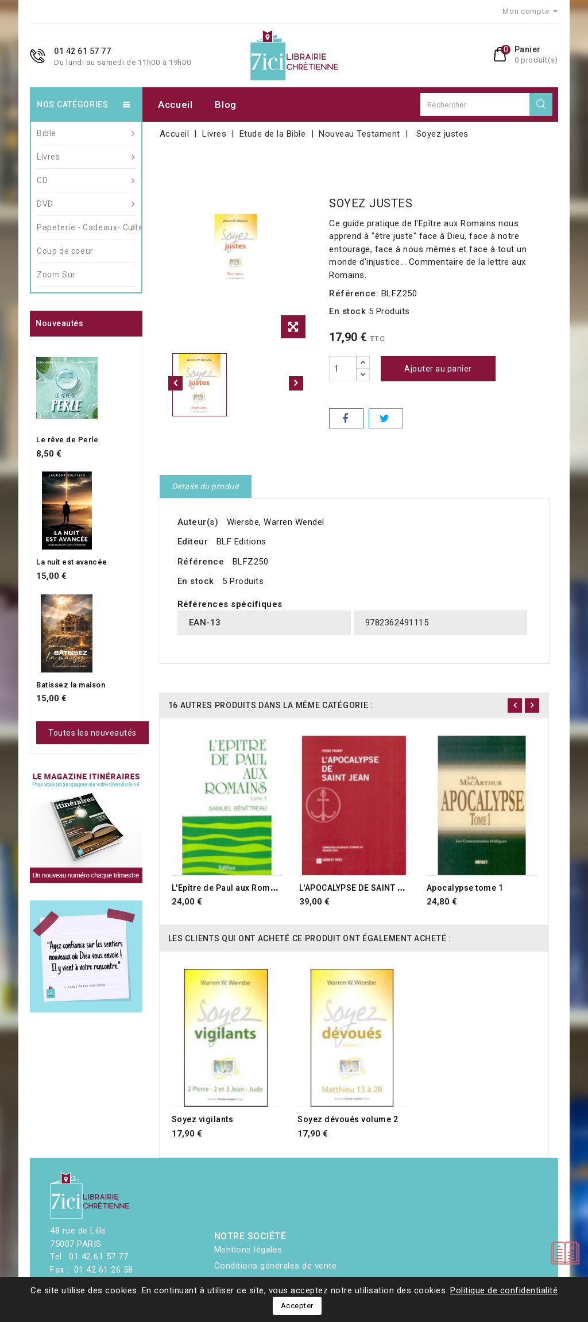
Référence (201, 561)
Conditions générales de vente (275, 1266)
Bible (86, 133)
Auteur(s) (198, 522)
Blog (226, 104)
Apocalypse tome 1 (465, 887)
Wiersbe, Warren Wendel (275, 522)
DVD (86, 203)
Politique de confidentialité (504, 1290)
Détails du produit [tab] (205, 486)
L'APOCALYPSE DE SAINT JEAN (359, 887)
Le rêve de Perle (67, 439)
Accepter (297, 1305)
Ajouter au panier (438, 368)
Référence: (353, 293)
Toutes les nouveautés (92, 732)
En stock (347, 311)
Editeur (192, 541)
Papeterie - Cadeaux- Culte (86, 227)
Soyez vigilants (203, 1119)
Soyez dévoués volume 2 (347, 1119)
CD (86, 180)
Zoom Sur (56, 274)
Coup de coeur (65, 251)
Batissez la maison (70, 685)
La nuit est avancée (71, 562)
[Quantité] (343, 368)
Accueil (175, 104)
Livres (86, 156)
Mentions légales (248, 1249)
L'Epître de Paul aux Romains (230, 887)
